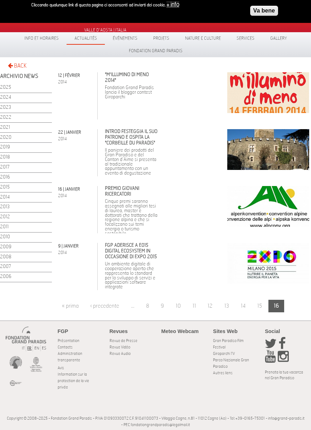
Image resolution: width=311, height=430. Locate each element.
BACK (17, 66)
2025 (5, 87)
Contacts (65, 347)
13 (226, 306)
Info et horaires (41, 38)
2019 (5, 147)
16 (276, 306)
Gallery (278, 38)
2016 (5, 177)
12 (210, 306)
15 (259, 306)
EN (36, 348)
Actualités (85, 38)
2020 (5, 137)
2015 (5, 187)
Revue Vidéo (120, 347)
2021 (5, 127)
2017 (5, 167)
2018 (5, 157)
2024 (5, 97)
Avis (61, 368)
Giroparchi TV (224, 354)
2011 (4, 227)
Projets (161, 38)
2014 (5, 197)
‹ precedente (104, 306)
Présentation (68, 341)
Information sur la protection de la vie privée (73, 380)
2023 (5, 107)
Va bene (264, 8)
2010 (5, 237)
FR (29, 348)
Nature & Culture (203, 38)
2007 (5, 266)
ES (44, 348)
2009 (5, 247)
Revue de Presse (123, 341)
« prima (70, 306)
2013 (5, 207)
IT (23, 348)
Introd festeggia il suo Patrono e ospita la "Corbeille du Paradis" (131, 138)
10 (178, 306)
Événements (125, 38)
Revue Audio (120, 354)
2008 (5, 257)
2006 (5, 276)
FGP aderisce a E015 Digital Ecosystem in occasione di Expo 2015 (131, 251)
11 (194, 306)
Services (245, 38)
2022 (5, 117)
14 (243, 306)
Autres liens (223, 373)
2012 (5, 217)
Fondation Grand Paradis (156, 51)
